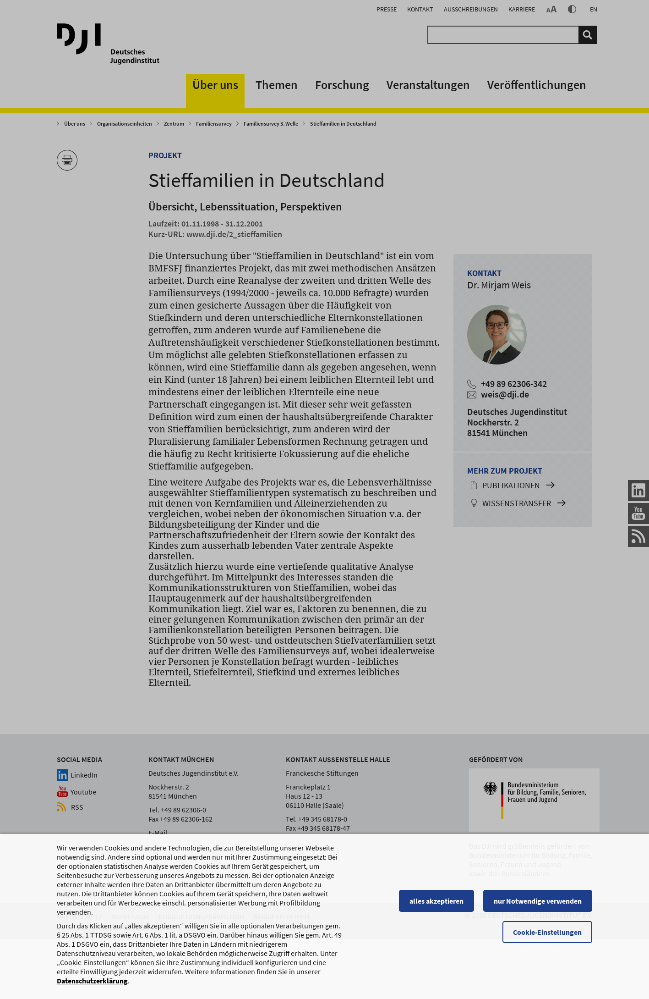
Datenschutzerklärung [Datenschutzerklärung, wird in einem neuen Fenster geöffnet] (92, 984)
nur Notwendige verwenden (538, 905)
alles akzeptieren (437, 905)
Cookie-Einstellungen (547, 936)
